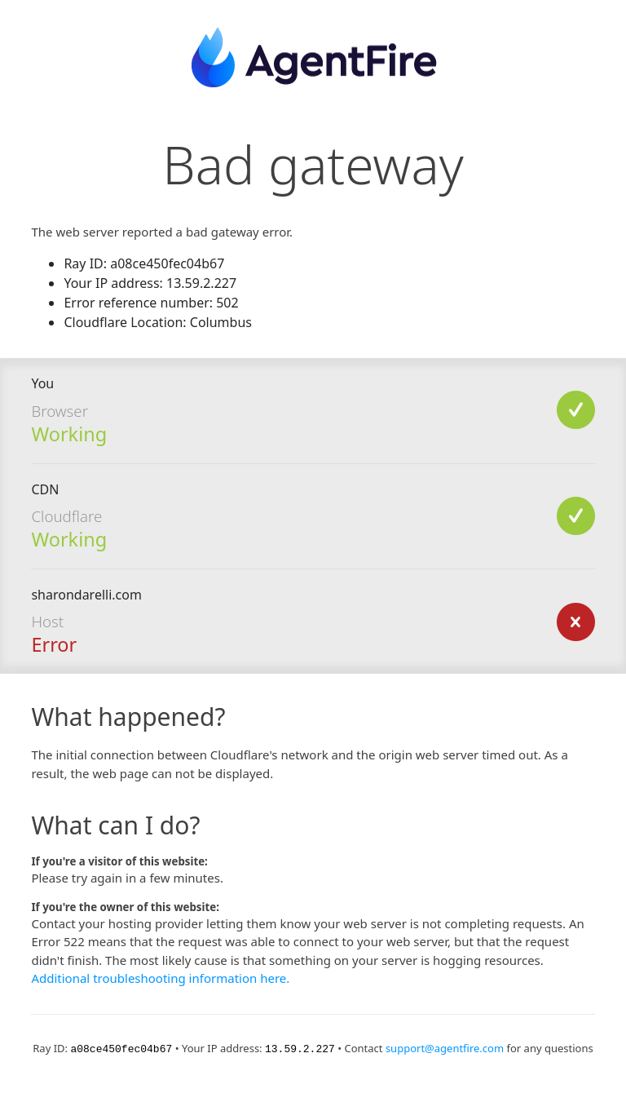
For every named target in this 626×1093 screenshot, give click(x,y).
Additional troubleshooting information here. (160, 978)
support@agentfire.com (445, 1048)
